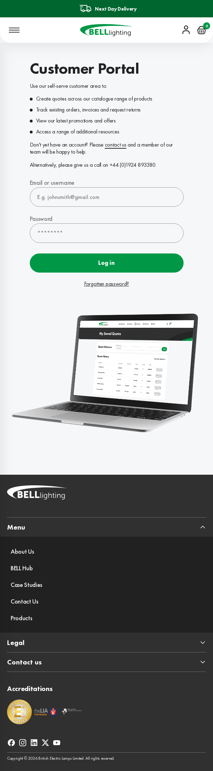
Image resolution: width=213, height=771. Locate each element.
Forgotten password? (106, 284)
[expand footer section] (106, 527)
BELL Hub (22, 568)
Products (21, 618)
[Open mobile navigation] (14, 30)
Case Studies (26, 585)
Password (41, 219)
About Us (22, 551)
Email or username (52, 182)
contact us (116, 144)
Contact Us (24, 601)
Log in (106, 263)
